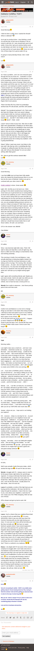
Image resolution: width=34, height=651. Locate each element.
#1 (32, 26)
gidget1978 (5, 16)
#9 (32, 581)
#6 (32, 337)
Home (2, 649)
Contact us (4, 647)
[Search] (32, 2)
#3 (32, 168)
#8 (32, 511)
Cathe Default (5, 645)
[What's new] (28, 2)
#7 (32, 459)
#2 (32, 71)
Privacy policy (21, 647)
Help (27, 647)
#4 (32, 241)
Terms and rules (12, 647)
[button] (2, 2)
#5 (32, 302)
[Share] (30, 27)
